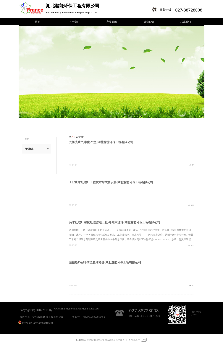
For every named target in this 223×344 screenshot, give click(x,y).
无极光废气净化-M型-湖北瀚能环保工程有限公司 (101, 142)
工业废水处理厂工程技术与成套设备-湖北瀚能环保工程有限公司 (111, 182)
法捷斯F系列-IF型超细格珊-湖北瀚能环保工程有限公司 (105, 262)
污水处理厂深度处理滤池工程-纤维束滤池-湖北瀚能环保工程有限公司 (114, 222)
